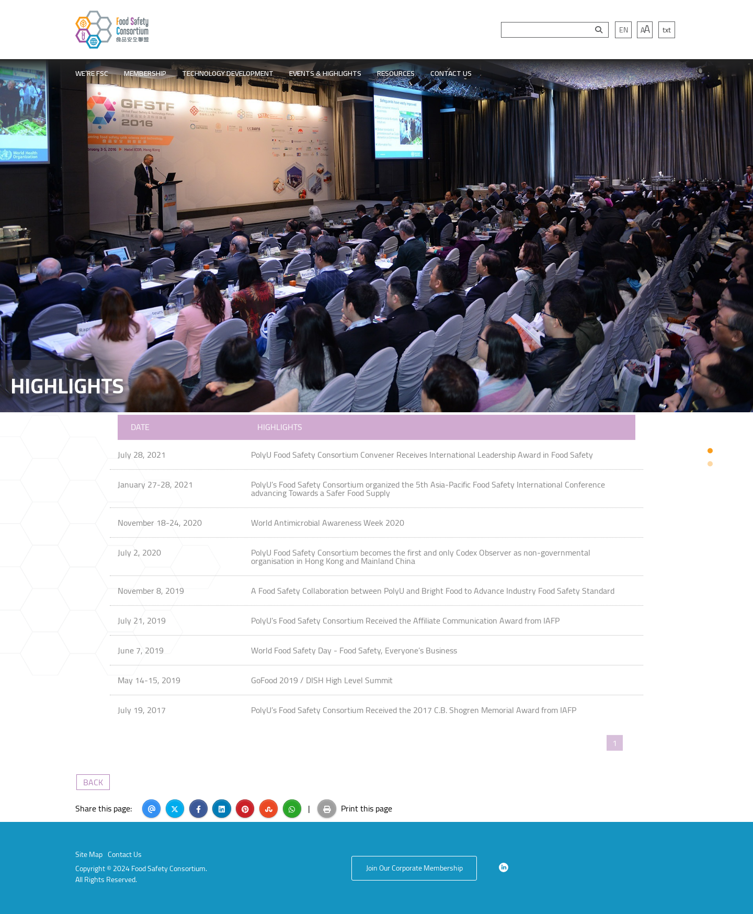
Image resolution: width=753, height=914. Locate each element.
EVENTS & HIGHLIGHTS (325, 73)
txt (667, 30)
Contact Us (125, 854)
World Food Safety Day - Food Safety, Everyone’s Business (354, 646)
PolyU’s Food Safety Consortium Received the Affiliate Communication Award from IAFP (405, 616)
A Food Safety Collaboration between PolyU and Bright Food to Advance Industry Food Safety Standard (432, 586)
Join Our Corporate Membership (414, 868)
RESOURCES (396, 73)
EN (623, 30)
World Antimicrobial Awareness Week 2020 (327, 518)
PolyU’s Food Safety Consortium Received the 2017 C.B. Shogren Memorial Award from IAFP (413, 706)
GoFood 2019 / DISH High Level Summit (322, 676)
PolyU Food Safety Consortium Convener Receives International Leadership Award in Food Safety (422, 450)
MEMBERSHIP (145, 73)
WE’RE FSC (91, 73)
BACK (93, 782)
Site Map (88, 854)
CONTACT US (451, 73)
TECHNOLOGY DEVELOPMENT (227, 73)
